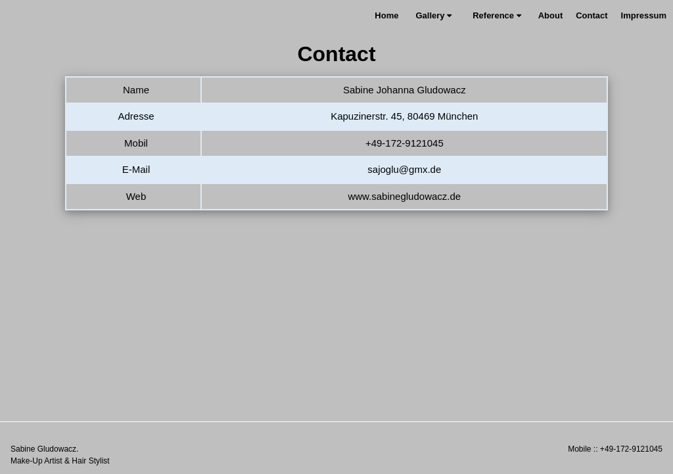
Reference (497, 15)
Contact (591, 15)
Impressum (643, 15)
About (550, 15)
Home (386, 15)
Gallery (433, 15)
